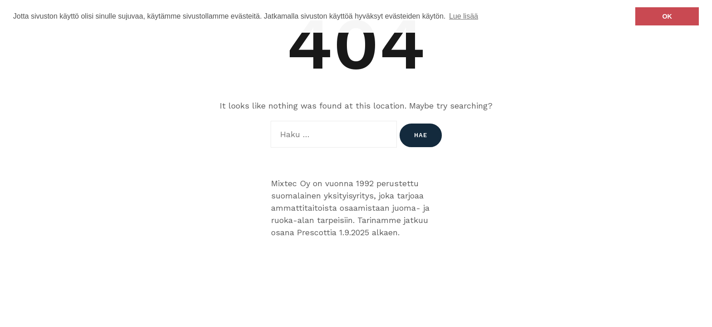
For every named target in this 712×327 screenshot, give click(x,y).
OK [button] (667, 16)
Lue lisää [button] (463, 16)
